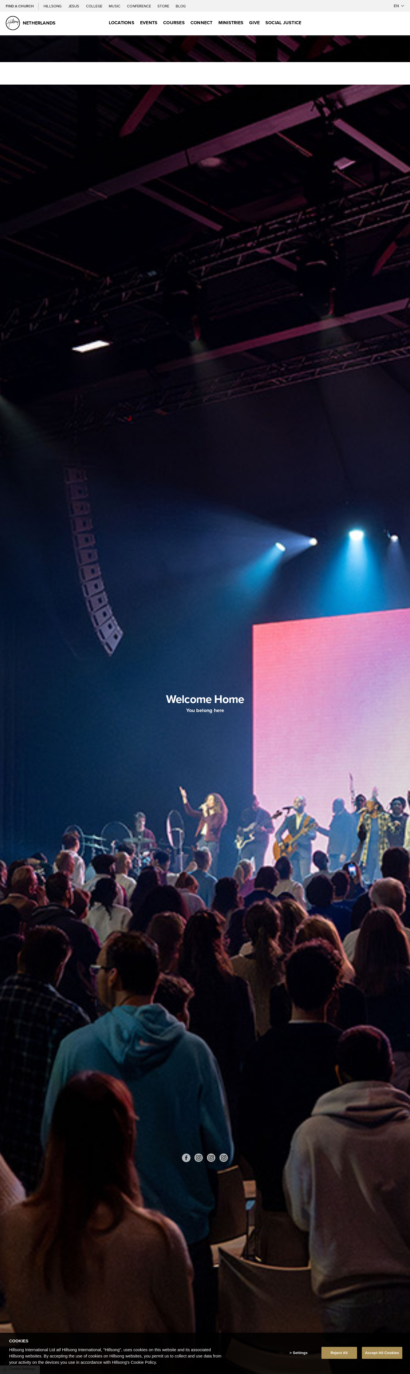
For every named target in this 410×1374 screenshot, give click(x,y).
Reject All (339, 1353)
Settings (300, 1353)
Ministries (230, 22)
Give (254, 22)
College (94, 6)
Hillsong (53, 6)
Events (148, 22)
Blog (181, 6)
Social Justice (283, 22)
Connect (201, 22)
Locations (121, 22)
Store (163, 6)
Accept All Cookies (382, 1353)
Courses (174, 22)
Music (115, 6)
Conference (139, 6)
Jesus (74, 6)
